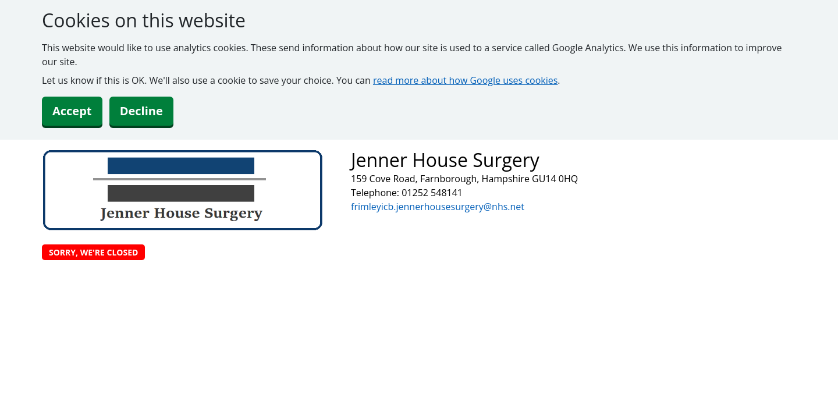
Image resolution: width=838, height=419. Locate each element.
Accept (72, 111)
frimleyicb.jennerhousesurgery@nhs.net (437, 206)
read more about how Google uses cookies (465, 80)
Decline (141, 111)
